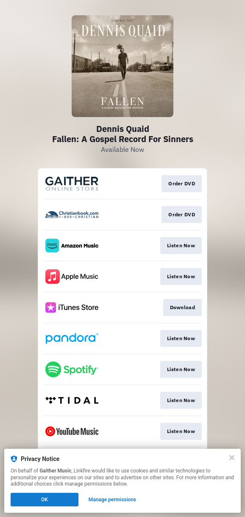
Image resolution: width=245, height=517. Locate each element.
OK (44, 500)
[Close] (232, 457)
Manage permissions (112, 500)
